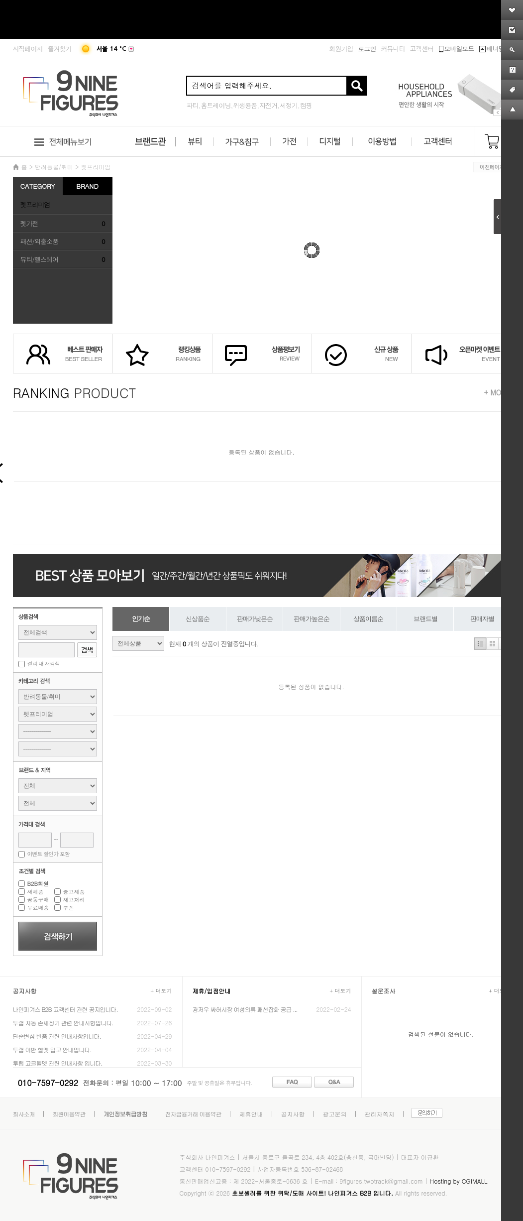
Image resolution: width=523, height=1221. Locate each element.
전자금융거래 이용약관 (193, 1113)
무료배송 (38, 907)
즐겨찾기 (60, 48)
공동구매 (38, 899)
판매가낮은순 (255, 618)
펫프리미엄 (96, 166)
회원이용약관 (69, 1113)
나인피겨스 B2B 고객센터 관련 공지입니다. (65, 1009)
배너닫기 (495, 48)
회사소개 (24, 1113)
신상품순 (197, 618)
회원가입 (341, 48)
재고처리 (74, 899)
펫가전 (29, 223)
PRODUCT (74, 392)
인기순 (141, 618)
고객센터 (422, 48)
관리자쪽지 (380, 1113)
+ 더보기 (161, 990)
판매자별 (482, 618)
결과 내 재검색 (43, 663)
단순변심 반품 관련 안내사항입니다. (57, 1036)
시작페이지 (28, 48)
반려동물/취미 (54, 166)
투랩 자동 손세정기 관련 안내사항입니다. (63, 1022)
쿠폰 (68, 907)
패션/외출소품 (39, 241)
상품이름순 (368, 618)
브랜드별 (425, 618)
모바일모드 (456, 48)
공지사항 (293, 1113)
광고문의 (335, 1113)
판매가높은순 (311, 618)
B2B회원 (38, 883)
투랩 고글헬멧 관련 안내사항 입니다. (58, 1063)
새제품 (35, 891)
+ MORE (497, 392)
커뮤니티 (393, 48)
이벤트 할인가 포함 (48, 853)
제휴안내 (251, 1113)
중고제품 (74, 891)
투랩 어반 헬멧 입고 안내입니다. (52, 1049)
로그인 (367, 48)
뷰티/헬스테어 (39, 259)
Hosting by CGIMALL (458, 1181)
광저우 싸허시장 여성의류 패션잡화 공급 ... (245, 1009)
